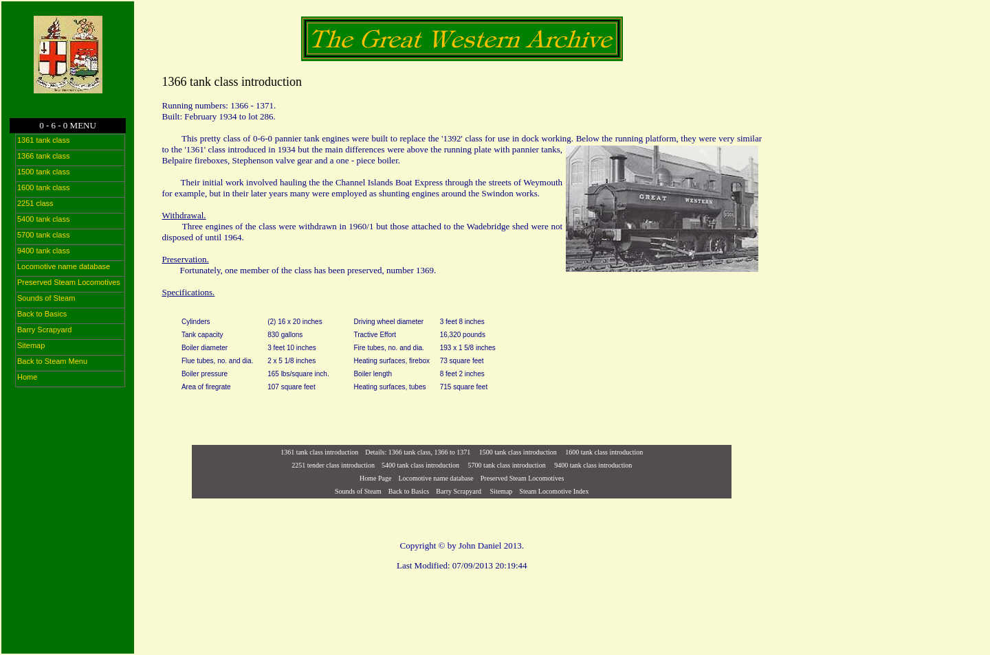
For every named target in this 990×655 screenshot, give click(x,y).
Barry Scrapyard (458, 491)
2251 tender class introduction (333, 465)
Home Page (375, 478)
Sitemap (500, 491)
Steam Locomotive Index (553, 491)
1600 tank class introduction (604, 452)
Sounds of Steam (358, 491)
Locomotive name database (435, 478)
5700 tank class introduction (507, 465)
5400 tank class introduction (420, 465)
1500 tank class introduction (518, 452)
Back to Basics (408, 491)
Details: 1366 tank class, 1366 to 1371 (417, 452)
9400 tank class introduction (593, 465)
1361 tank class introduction (319, 452)
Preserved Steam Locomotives (522, 478)
